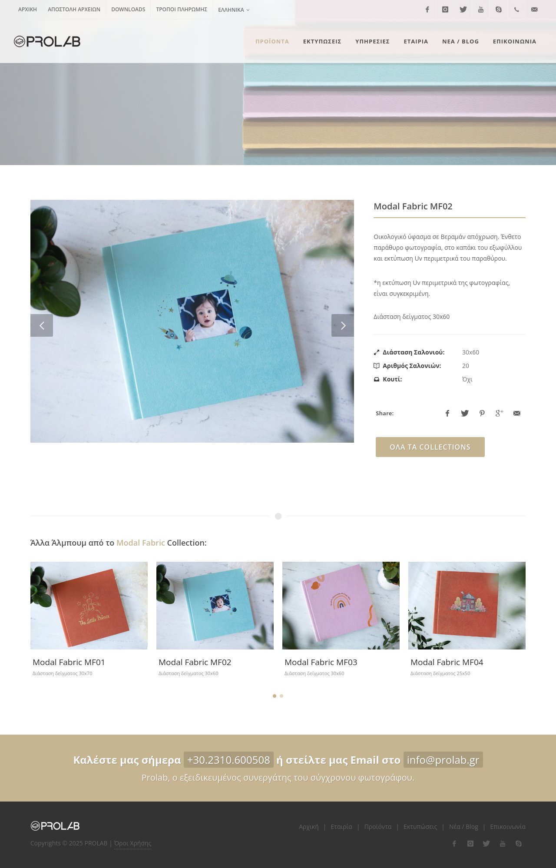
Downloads (128, 9)
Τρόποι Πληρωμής (181, 9)
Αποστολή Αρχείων (74, 9)
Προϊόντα (378, 826)
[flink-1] (454, 844)
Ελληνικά (234, 9)
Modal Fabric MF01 (69, 662)
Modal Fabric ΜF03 (321, 662)
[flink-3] (486, 844)
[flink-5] (519, 844)
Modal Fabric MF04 (446, 662)
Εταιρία (341, 826)
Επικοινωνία (508, 826)
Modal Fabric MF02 (195, 662)
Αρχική (27, 9)
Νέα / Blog (463, 826)
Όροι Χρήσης (133, 843)
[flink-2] (470, 844)
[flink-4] (503, 844)
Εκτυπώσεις (420, 826)
